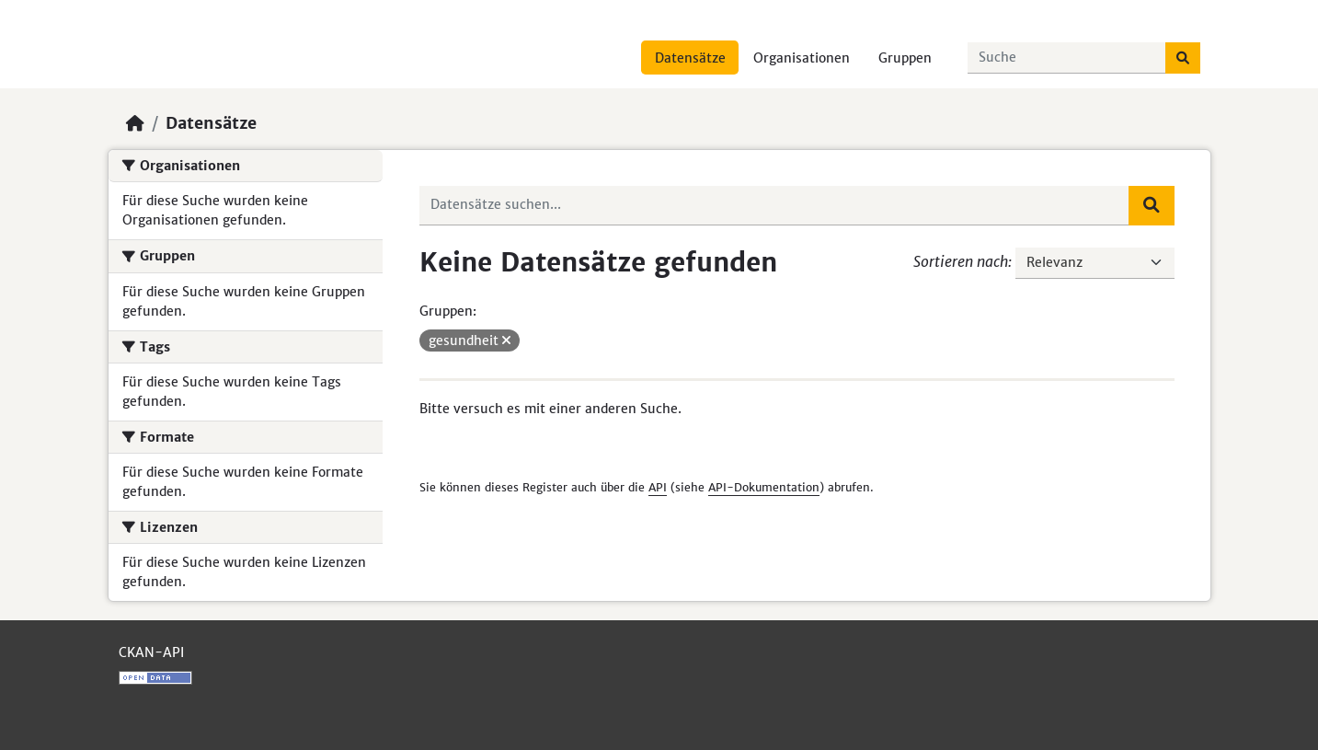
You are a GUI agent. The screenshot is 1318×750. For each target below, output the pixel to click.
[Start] (135, 123)
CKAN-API (151, 652)
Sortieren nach (960, 261)
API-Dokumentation (763, 487)
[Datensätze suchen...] (1067, 58)
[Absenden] (1182, 58)
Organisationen (801, 58)
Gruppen (905, 58)
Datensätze (690, 58)
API (657, 487)
